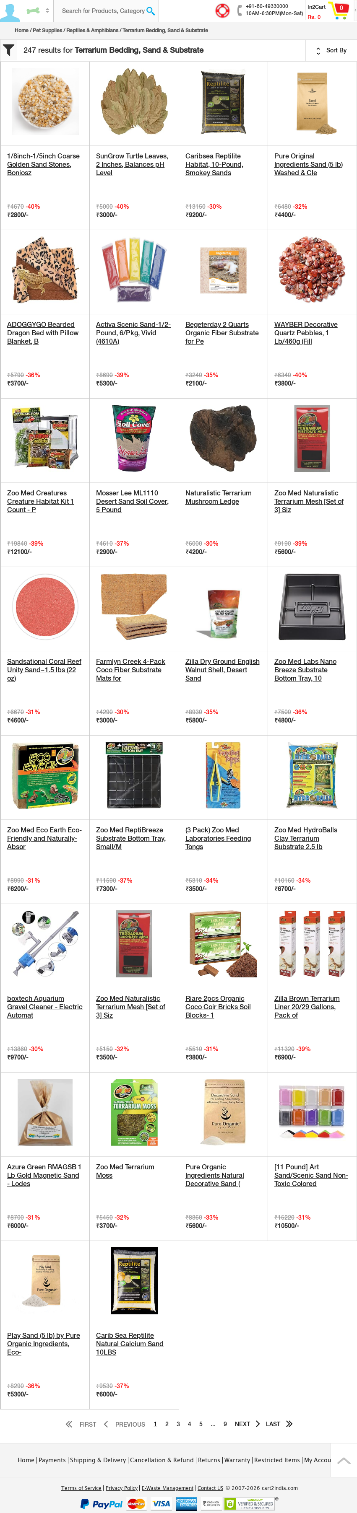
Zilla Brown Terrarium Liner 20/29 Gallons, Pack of (307, 1007)
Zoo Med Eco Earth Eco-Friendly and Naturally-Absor (44, 838)
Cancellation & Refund (162, 1460)
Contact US (210, 1488)
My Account (320, 1460)
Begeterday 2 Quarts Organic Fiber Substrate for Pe (222, 333)
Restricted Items (277, 1460)
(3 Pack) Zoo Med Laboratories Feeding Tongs (218, 838)
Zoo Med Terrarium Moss (125, 1171)
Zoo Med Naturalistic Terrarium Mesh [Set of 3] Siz (309, 501)
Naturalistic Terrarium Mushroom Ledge (218, 497)
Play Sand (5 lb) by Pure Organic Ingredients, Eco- (43, 1344)
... (213, 1424)
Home (22, 31)
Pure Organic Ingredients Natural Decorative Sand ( (214, 1175)
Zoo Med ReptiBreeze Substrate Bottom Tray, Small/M (131, 838)
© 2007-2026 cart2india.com (262, 1488)
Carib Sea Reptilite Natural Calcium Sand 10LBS (130, 1344)
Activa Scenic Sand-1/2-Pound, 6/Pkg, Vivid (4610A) (133, 333)
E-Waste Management (167, 1488)
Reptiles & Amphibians (92, 31)
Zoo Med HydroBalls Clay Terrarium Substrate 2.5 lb (305, 838)
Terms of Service (81, 1488)
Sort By (331, 50)
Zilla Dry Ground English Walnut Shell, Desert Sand (222, 670)
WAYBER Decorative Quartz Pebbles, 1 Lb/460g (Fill (306, 333)
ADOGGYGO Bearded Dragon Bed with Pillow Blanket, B (42, 333)
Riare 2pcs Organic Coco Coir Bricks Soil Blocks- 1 (218, 1007)
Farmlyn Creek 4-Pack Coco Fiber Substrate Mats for (130, 670)
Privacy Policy (122, 1488)
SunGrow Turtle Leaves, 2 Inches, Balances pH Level (132, 164)
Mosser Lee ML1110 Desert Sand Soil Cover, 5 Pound (132, 501)
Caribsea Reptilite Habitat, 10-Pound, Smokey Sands (214, 164)
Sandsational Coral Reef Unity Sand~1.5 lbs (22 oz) (44, 670)
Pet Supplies (47, 31)
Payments (52, 1460)
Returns (209, 1460)
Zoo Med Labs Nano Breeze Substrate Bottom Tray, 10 (305, 670)
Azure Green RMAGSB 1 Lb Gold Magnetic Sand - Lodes (44, 1175)
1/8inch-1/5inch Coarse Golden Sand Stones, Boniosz (43, 164)
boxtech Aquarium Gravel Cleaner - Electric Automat (45, 1007)
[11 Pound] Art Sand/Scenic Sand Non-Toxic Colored (311, 1175)
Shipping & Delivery (98, 1460)
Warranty (237, 1460)
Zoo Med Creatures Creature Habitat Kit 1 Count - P (40, 501)
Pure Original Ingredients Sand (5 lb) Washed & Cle (308, 164)
